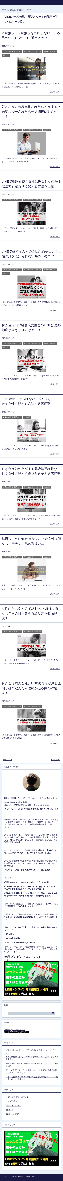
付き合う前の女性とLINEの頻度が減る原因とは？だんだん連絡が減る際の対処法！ (31, 688)
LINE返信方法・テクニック (32, 51)
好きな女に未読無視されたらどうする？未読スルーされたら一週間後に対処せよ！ (31, 111)
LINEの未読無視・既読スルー (12, 51)
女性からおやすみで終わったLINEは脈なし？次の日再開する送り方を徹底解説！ (30, 613)
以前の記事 (55, 760)
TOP (16, 10)
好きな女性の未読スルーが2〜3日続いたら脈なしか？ (28, 1050)
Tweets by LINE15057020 (14, 1030)
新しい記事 (7, 760)
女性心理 (5, 55)
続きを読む (55, 92)
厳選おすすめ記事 (49, 51)
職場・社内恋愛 (12, 1114)
